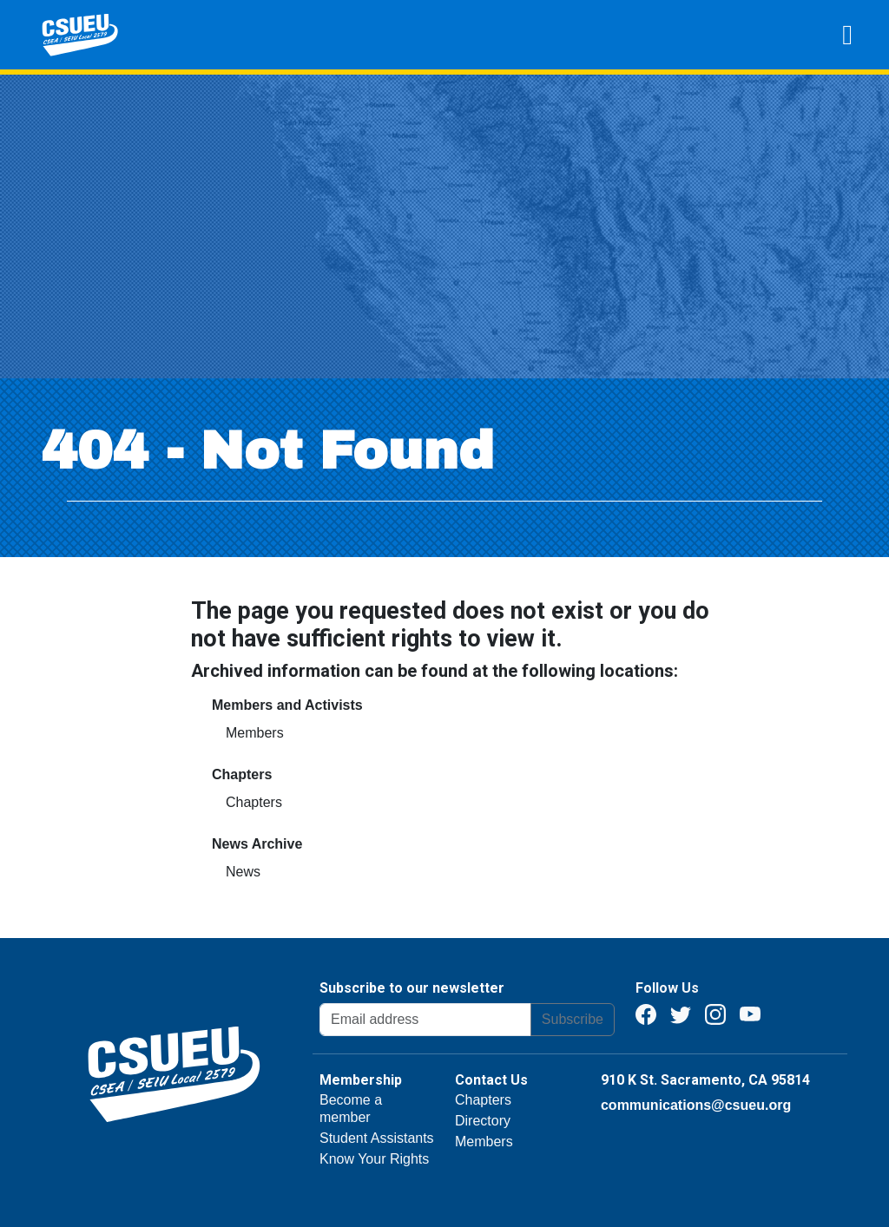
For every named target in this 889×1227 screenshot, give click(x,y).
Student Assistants (376, 1138)
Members (255, 732)
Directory (482, 1120)
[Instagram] (715, 1013)
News (243, 871)
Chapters (254, 802)
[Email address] (425, 1019)
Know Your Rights (374, 1159)
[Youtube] (750, 1013)
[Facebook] (645, 1013)
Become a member (350, 1108)
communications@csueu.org (696, 1105)
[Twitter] (680, 1013)
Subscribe (572, 1019)
